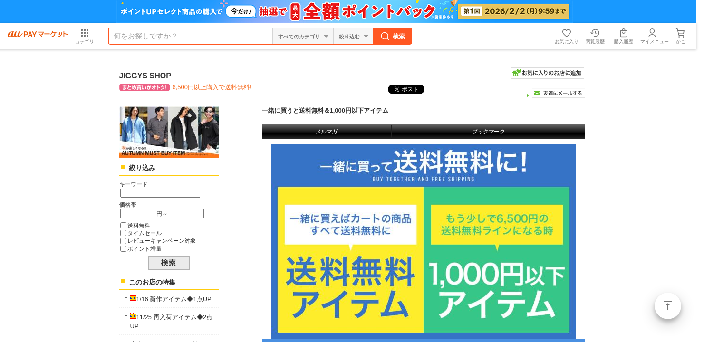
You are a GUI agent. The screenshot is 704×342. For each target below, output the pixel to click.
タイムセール (144, 233)
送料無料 (138, 225)
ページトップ (668, 306)
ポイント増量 (144, 249)
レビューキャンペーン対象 (161, 241)
